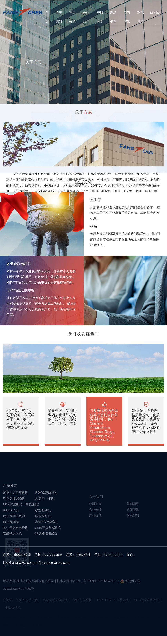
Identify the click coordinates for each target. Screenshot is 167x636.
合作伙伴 (86, 17)
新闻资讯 (127, 17)
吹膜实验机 (43, 538)
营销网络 (100, 17)
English (155, 12)
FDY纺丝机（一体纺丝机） (22, 526)
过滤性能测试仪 (46, 556)
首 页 (47, 17)
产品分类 (72, 17)
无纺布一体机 (44, 520)
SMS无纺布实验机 (48, 550)
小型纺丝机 (43, 532)
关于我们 (59, 17)
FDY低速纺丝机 (46, 514)
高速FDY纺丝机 (46, 544)
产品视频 (113, 17)
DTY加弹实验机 (14, 520)
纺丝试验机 (11, 532)
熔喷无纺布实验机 (15, 514)
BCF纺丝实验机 (14, 538)
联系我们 (140, 17)
